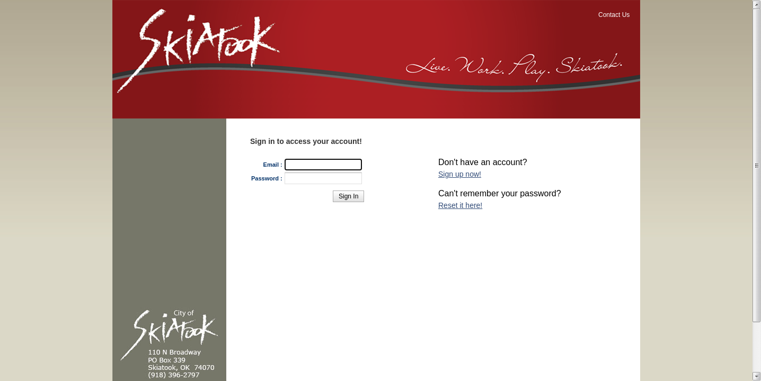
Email (271, 164)
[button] (348, 196)
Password (265, 178)
